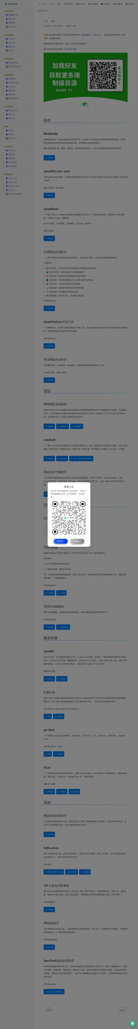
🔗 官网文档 (49, 679)
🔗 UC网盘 (61, 593)
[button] (5, 11)
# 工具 (46, 21)
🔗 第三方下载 (71, 872)
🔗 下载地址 (49, 910)
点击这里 (74, 43)
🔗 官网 (48, 716)
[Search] (46, 3)
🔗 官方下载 (49, 834)
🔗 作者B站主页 (63, 627)
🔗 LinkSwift (62, 458)
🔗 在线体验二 (76, 426)
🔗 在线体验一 (62, 426)
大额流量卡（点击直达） (91, 35)
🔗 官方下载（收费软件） (54, 992)
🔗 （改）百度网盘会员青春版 (81, 458)
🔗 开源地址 (49, 158)
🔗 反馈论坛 (74, 792)
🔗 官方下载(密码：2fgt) (54, 872)
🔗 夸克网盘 (49, 593)
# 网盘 (53, 21)
